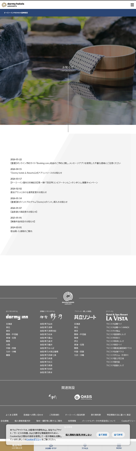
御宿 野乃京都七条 (48, 355)
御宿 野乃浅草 (46, 327)
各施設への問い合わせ (33, 414)
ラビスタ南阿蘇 (113, 361)
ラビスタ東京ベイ (114, 344)
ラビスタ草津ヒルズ (115, 341)
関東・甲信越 (12, 334)
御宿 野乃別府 (46, 368)
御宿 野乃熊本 (46, 372)
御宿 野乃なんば (47, 348)
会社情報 (4, 420)
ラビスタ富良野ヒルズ (116, 334)
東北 (8, 327)
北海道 (9, 323)
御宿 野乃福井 (46, 344)
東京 (8, 330)
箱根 (76, 337)
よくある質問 (11, 414)
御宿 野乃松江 (46, 361)
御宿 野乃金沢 (46, 341)
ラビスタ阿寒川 (113, 337)
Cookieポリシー (129, 420)
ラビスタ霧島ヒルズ (115, 365)
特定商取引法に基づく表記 (119, 414)
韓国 (8, 355)
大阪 (8, 344)
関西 (8, 341)
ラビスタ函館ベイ (114, 323)
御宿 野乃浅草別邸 (48, 330)
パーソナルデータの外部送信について (99, 420)
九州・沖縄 (11, 351)
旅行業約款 (96, 414)
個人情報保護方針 (22, 420)
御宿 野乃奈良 (46, 358)
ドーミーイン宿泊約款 (75, 414)
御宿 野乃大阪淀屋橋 (49, 351)
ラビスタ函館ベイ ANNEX (117, 327)
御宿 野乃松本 (46, 334)
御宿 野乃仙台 (46, 323)
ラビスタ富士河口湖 (115, 358)
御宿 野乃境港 (46, 365)
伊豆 (76, 341)
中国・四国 (11, 348)
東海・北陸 (11, 337)
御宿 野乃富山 (46, 337)
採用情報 (72, 420)
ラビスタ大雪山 (113, 330)
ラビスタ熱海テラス (115, 351)
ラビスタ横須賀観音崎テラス (119, 348)
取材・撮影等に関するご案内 (49, 420)
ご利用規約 (54, 414)
